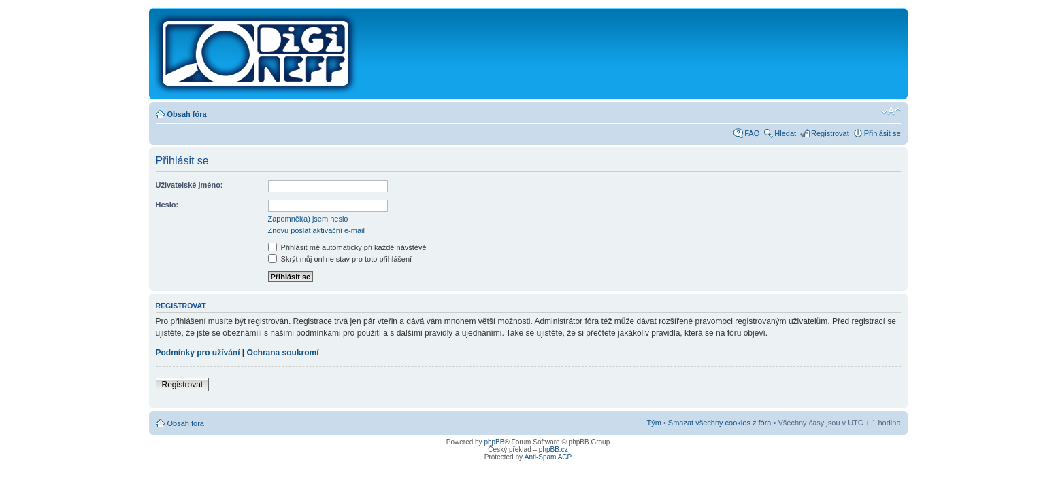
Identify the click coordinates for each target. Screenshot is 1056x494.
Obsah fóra (187, 114)
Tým (653, 423)
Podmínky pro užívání (198, 352)
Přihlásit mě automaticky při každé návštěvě (347, 247)
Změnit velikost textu (891, 111)
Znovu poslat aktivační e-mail (316, 230)
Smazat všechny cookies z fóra (720, 423)
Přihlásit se (882, 133)
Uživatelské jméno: (189, 185)
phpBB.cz (553, 449)
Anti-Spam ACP (548, 457)
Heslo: (167, 204)
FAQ (751, 133)
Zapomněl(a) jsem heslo (308, 219)
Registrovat (830, 133)
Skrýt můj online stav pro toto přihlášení (340, 259)
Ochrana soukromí (283, 352)
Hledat (785, 133)
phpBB (494, 442)
